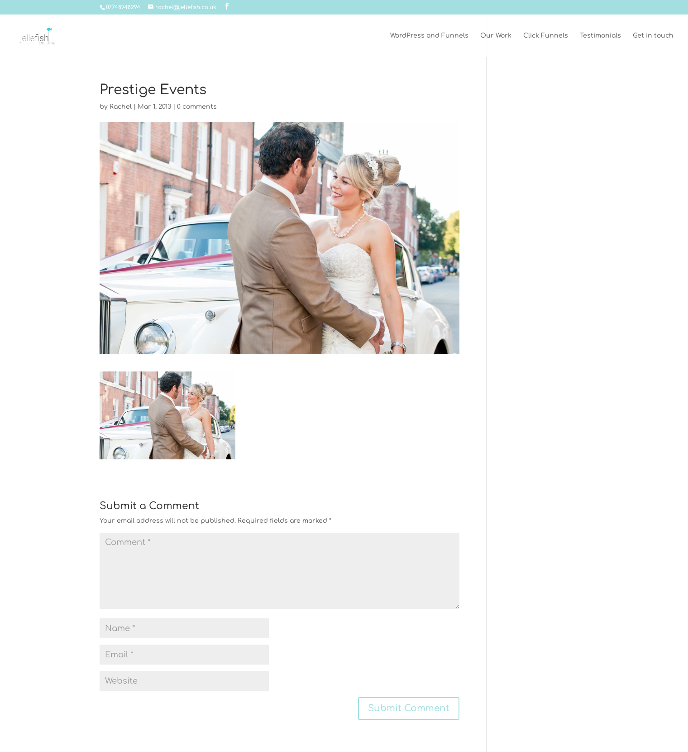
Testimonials (600, 36)
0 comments (197, 106)
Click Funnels (545, 36)
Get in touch (653, 36)
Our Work (495, 36)
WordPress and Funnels (429, 36)
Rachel (121, 106)
